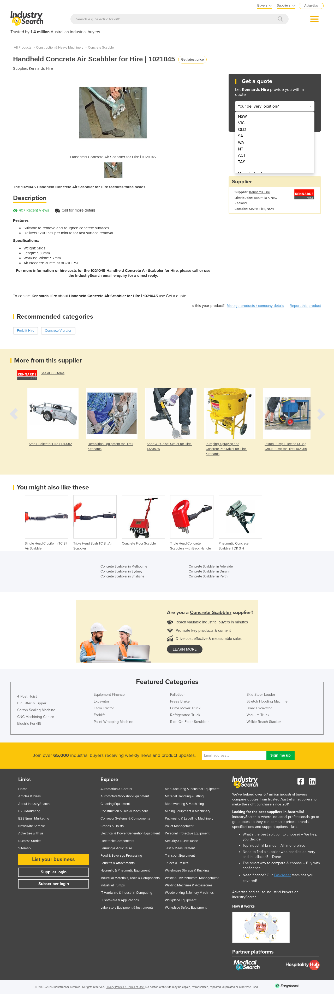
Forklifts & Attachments (117, 863)
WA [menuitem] (241, 142)
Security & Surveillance (181, 841)
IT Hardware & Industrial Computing (126, 893)
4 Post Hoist (27, 696)
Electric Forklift (29, 723)
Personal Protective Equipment (187, 833)
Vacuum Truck (258, 715)
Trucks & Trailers (176, 863)
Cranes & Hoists (112, 826)
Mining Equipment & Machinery (187, 811)
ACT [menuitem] (242, 155)
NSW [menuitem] (242, 116)
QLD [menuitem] (242, 129)
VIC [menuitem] (241, 123)
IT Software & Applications (119, 900)
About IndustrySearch (34, 804)
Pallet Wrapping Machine (113, 722)
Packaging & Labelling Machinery (189, 818)
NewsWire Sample (31, 826)
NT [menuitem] (240, 149)
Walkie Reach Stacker (264, 722)
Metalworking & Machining (184, 804)
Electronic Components (117, 841)
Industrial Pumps (112, 885)
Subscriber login (53, 883)
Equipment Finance (109, 694)
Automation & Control (116, 789)
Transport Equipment (180, 855)
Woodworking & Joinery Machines (189, 893)
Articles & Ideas (29, 796)
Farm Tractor (104, 708)
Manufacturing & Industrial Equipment (192, 789)
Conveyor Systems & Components (125, 818)
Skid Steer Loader (261, 694)
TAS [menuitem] (241, 162)
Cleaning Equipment (115, 804)
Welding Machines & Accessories (188, 885)
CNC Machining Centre (35, 717)
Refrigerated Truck (185, 715)
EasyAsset (282, 875)
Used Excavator (259, 708)
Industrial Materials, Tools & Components (130, 878)
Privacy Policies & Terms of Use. (125, 987)
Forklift (99, 715)
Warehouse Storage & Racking (187, 870)
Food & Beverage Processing (121, 855)
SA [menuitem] (240, 136)
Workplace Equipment (180, 900)
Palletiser (177, 694)
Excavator (101, 701)
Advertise (311, 6)
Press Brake (180, 701)
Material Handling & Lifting (184, 796)
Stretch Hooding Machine (267, 701)
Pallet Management (179, 826)
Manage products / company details (255, 305)
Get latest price (192, 59)
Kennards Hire (41, 68)
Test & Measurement (180, 848)
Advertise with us (30, 833)
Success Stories (29, 841)
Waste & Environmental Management (192, 878)
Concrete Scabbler (101, 47)
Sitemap (24, 848)
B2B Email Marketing (33, 818)
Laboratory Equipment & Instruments (126, 907)
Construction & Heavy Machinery (59, 47)
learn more (185, 649)
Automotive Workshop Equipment (124, 796)
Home (22, 789)
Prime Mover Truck (185, 708)
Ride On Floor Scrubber (189, 722)
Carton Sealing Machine (36, 710)
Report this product (305, 305)
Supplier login (54, 872)
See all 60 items (52, 373)
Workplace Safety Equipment (186, 907)
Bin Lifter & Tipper (31, 703)
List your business (53, 859)
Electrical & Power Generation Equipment (130, 833)
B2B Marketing (29, 811)
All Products (22, 47)
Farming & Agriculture (116, 848)
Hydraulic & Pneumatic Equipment (125, 870)
